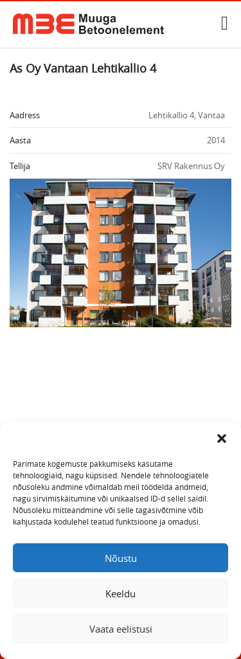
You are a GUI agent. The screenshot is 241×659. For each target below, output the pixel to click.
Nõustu (121, 558)
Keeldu (120, 593)
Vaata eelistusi (120, 628)
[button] (221, 438)
